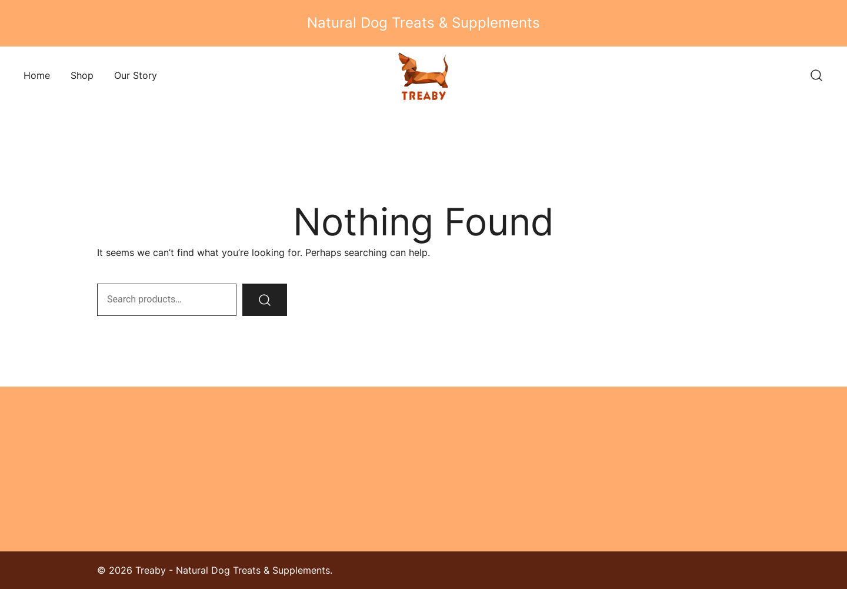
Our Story (135, 75)
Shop (82, 75)
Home (37, 75)
